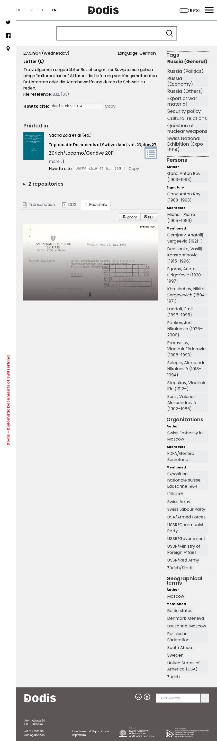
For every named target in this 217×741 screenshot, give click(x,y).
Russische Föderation (178, 637)
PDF (149, 217)
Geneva (196, 618)
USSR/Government (186, 539)
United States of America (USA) (183, 666)
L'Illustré (175, 494)
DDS (69, 204)
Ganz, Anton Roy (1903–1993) (184, 177)
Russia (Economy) (180, 81)
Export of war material (182, 101)
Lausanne (177, 626)
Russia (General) (187, 61)
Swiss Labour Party (186, 509)
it (42, 10)
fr (31, 10)
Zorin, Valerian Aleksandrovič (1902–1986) (181, 403)
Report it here (100, 731)
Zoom (129, 217)
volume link (150, 152)
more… (55, 161)
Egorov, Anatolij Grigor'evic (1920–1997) (185, 275)
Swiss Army (179, 502)
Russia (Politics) (185, 71)
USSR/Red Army (183, 560)
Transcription (39, 204)
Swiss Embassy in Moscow (185, 436)
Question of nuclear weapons (187, 128)
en (54, 10)
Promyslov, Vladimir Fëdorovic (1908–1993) (186, 349)
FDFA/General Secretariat (181, 456)
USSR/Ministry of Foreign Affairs (183, 549)
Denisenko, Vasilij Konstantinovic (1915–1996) (184, 255)
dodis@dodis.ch (34, 735)
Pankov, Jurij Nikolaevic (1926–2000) (185, 329)
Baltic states (179, 611)
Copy (110, 106)
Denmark (176, 618)
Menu (209, 6)
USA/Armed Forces (186, 517)
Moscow (175, 596)
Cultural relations (187, 118)
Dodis (8, 439)
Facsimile (95, 204)
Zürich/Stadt (180, 568)
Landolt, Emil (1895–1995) (180, 312)
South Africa (179, 647)
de (18, 10)
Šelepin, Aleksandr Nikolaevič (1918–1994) (186, 369)
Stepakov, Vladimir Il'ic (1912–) (186, 386)
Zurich (173, 677)
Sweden (175, 655)
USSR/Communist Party (185, 528)
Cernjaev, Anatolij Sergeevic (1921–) (185, 238)
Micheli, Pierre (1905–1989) (181, 218)
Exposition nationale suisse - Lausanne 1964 (185, 480)
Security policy (184, 111)
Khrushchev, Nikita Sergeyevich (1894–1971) (187, 295)
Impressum (78, 735)
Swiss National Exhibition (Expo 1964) (185, 144)
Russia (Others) (185, 91)
